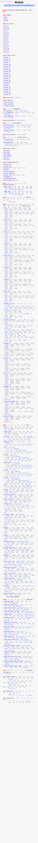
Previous (3, 1)
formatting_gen (17, 220)
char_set (30, 670)
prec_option (8, 756)
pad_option (18, 601)
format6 (11, 218)
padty (17, 130)
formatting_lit (23, 646)
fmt (5, 509)
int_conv (12, 532)
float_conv (14, 569)
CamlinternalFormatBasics (19, 5)
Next (9, 1)
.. (32, 10)
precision (28, 144)
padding (26, 128)
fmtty (9, 359)
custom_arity (9, 163)
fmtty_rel (11, 234)
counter (22, 678)
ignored (19, 693)
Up (7, 1)
